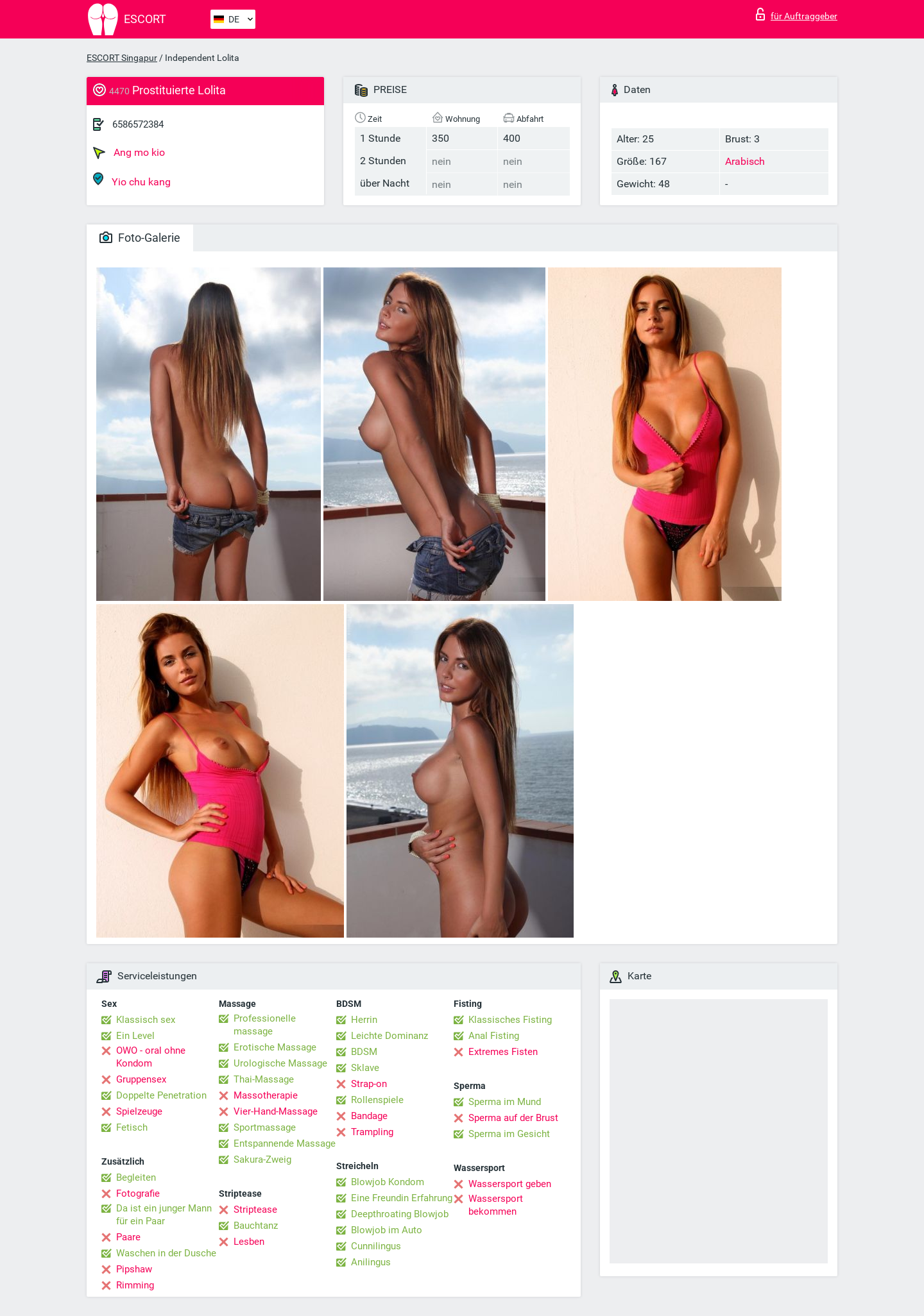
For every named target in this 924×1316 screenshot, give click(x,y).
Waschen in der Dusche (166, 1253)
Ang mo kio (129, 152)
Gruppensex (141, 1079)
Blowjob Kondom (387, 1182)
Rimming (135, 1285)
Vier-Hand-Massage (276, 1111)
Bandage (369, 1116)
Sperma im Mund (504, 1102)
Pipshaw (134, 1269)
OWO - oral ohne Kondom (150, 1057)
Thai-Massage (264, 1079)
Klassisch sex (145, 1019)
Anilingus (371, 1262)
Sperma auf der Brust (513, 1118)
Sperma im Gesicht (509, 1134)
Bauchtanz (256, 1225)
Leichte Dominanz (389, 1036)
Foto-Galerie (139, 237)
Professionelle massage (265, 1025)
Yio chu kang (132, 180)
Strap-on (369, 1084)
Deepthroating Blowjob (400, 1214)
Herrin (364, 1019)
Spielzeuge (139, 1111)
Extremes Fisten (503, 1052)
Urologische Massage (280, 1063)
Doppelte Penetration (161, 1095)
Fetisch (132, 1127)
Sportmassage (265, 1127)
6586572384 (138, 124)
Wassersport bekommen (495, 1205)
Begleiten (136, 1177)
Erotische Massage (275, 1047)
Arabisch (745, 161)
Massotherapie (266, 1095)
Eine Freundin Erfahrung (401, 1198)
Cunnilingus (376, 1246)
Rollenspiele (377, 1100)
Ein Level (135, 1036)
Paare (128, 1237)
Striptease (255, 1209)
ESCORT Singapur (122, 58)
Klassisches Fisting (510, 1019)
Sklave (365, 1068)
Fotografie (138, 1193)
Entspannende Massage (285, 1143)
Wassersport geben (509, 1184)
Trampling (372, 1132)
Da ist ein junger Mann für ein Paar (164, 1214)
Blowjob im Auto (386, 1230)
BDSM (364, 1052)
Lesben (249, 1241)
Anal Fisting (493, 1036)
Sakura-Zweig (262, 1159)
